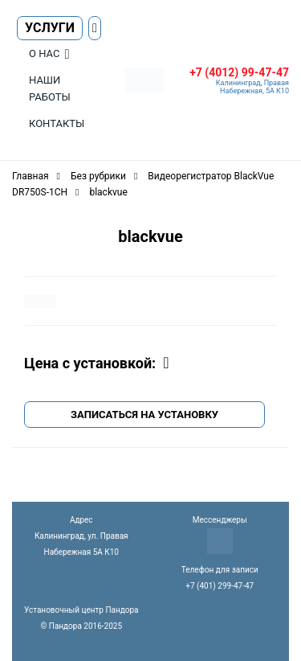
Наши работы (50, 88)
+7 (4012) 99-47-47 (239, 72)
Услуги (50, 27)
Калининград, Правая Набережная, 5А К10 (252, 87)
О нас (44, 53)
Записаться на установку (144, 415)
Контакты (56, 123)
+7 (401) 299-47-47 (219, 585)
